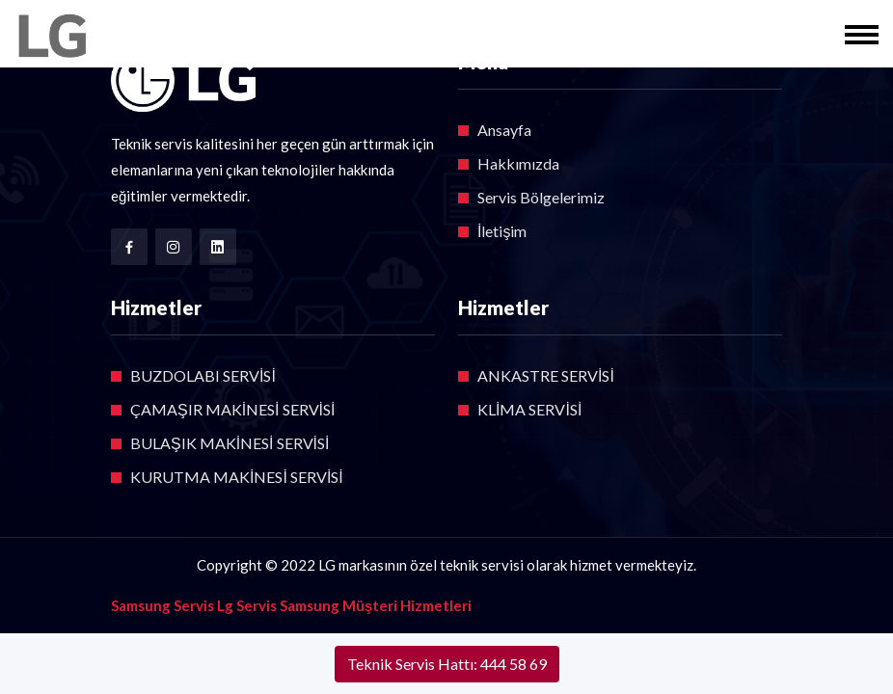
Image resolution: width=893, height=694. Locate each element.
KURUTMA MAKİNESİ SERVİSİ (236, 476)
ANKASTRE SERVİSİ (545, 375)
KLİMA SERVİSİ (529, 409)
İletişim (502, 231)
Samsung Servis (162, 605)
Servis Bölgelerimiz (541, 197)
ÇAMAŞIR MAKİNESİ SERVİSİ (232, 409)
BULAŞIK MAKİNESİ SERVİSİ (229, 443)
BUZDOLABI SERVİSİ (203, 375)
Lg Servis (247, 605)
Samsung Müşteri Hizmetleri (376, 605)
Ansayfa (504, 129)
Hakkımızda (518, 163)
